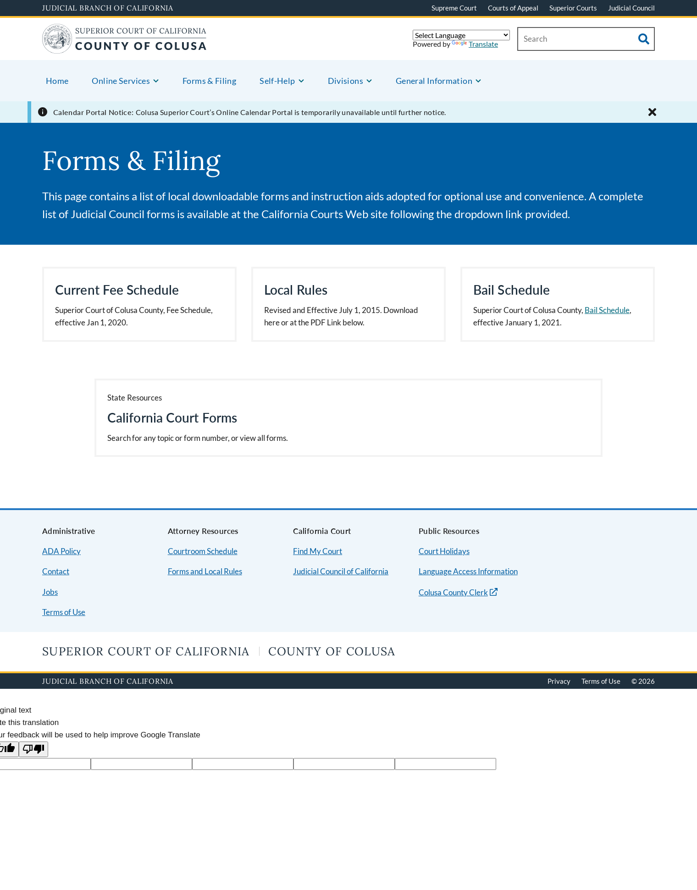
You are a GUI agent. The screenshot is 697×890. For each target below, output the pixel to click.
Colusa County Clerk (453, 592)
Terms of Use (63, 612)
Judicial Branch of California (107, 7)
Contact (55, 571)
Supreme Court (454, 8)
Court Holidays (444, 551)
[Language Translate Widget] (461, 35)
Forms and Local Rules (205, 571)
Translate (475, 43)
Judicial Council (631, 8)
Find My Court (317, 551)
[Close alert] (652, 112)
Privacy (559, 681)
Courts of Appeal (513, 8)
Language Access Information (468, 571)
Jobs (50, 592)
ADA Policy (61, 551)
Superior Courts (573, 8)
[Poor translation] (33, 750)
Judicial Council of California (340, 571)
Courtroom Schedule (203, 551)
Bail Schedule (607, 310)
